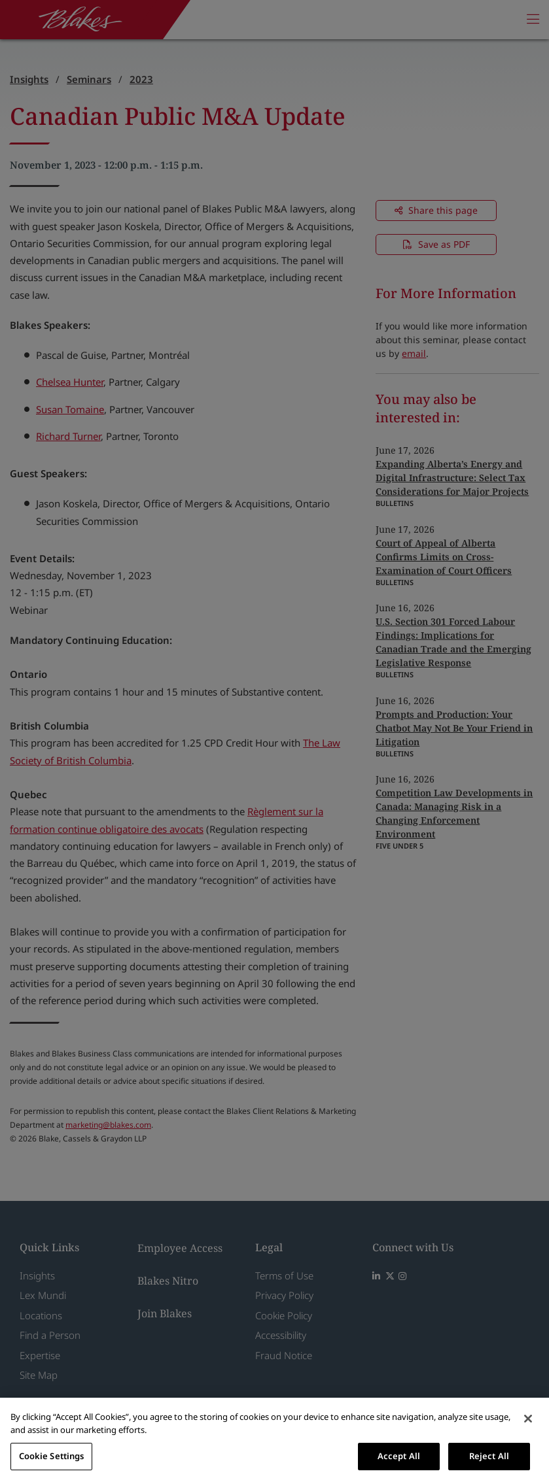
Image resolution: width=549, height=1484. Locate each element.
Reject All (489, 1456)
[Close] (528, 1418)
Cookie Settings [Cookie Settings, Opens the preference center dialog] (51, 1456)
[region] (274, 1441)
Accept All (399, 1456)
